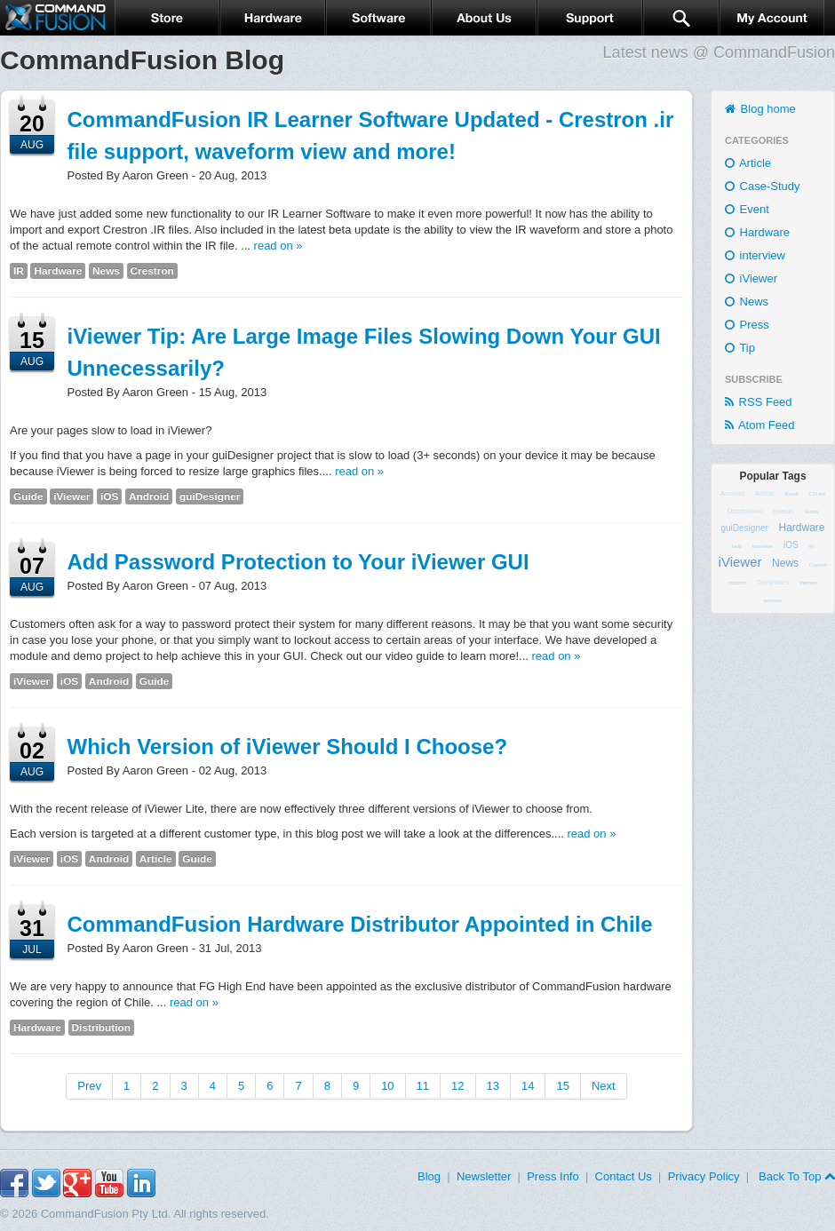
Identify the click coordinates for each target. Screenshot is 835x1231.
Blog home (760, 108)
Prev (89, 1085)
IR (18, 271)
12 (457, 1085)
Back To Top (795, 1176)
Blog (429, 1176)
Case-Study (762, 186)
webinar (772, 600)
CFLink (816, 493)
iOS (109, 496)
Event (747, 209)
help (737, 546)
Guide (28, 496)
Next (604, 1085)
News (106, 271)
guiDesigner (209, 496)
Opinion (818, 565)
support (737, 582)
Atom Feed (759, 425)
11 (423, 1085)
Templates (773, 582)
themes (808, 582)
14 (527, 1085)
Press (747, 324)
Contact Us (623, 1176)
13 (493, 1085)
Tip (740, 347)
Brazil (792, 493)
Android (149, 496)
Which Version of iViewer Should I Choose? (288, 746)
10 (387, 1085)
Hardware (58, 271)
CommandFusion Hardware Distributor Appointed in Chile (360, 924)
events (783, 511)
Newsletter (484, 1176)
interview (755, 255)
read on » (278, 245)
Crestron (152, 271)
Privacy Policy (704, 1176)
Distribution (101, 1027)
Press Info (553, 1176)
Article (155, 859)
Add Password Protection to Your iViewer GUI (298, 562)
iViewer (71, 496)
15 (562, 1085)
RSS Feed (758, 402)
